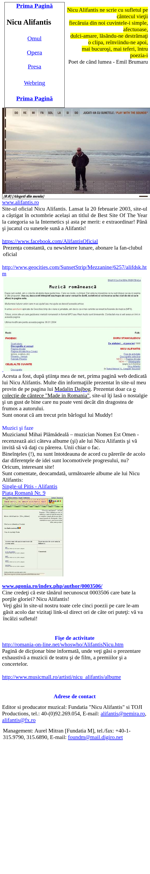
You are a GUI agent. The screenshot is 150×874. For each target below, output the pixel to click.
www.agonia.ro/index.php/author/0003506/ (52, 586)
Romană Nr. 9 (23, 493)
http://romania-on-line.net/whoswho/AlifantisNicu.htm (63, 644)
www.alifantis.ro (20, 202)
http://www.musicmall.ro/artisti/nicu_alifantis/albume (61, 677)
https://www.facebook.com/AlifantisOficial (50, 241)
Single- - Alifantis (29, 486)
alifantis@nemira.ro (123, 713)
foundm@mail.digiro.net (95, 737)
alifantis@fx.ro (19, 720)
